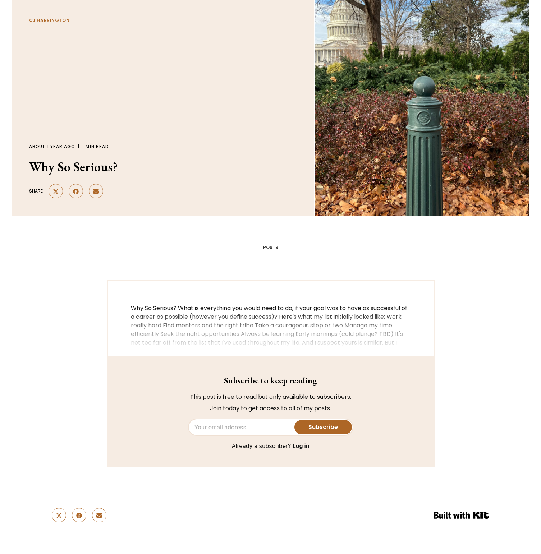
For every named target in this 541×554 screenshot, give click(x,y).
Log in (301, 445)
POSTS (270, 247)
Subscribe (323, 427)
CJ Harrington (49, 20)
